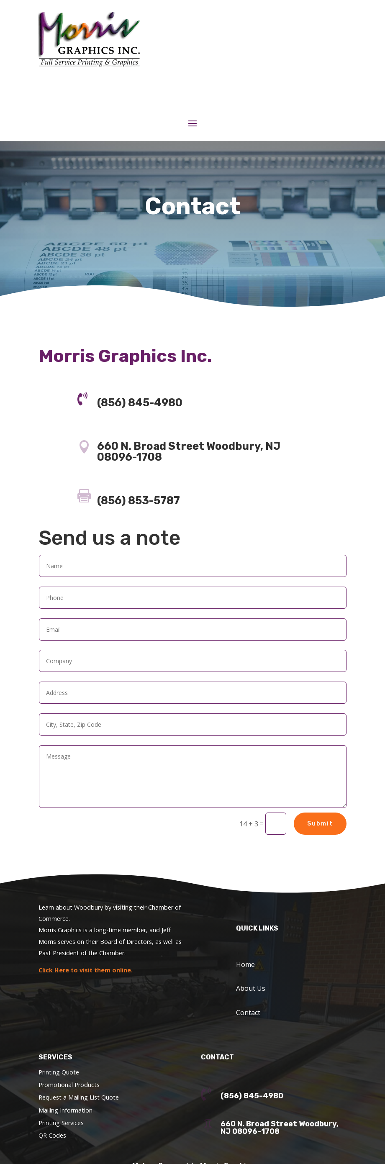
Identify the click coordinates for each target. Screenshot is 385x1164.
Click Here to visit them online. (85, 970)
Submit (320, 823)
